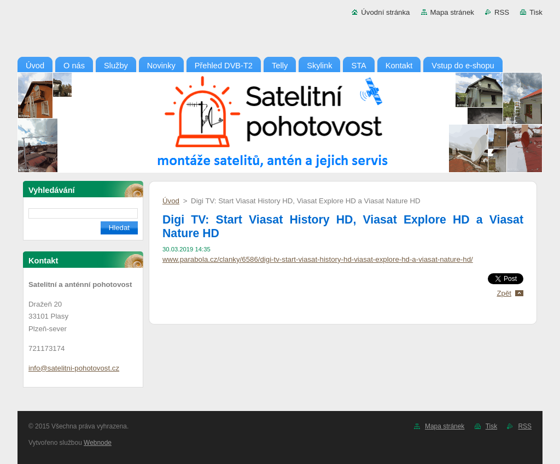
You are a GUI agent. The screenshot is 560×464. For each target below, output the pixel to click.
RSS (501, 12)
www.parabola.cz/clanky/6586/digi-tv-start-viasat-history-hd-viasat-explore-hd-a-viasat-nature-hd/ (317, 259)
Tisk (535, 12)
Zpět (504, 293)
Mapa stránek (452, 12)
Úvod (170, 201)
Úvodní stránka (385, 12)
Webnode (98, 443)
